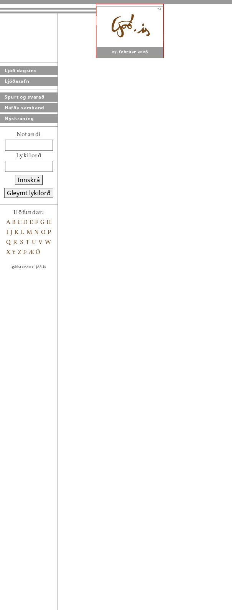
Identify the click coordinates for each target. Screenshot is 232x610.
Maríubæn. (47, 455)
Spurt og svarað (24, 97)
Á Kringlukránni (55, 515)
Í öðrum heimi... (55, 605)
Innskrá (29, 180)
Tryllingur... (49, 575)
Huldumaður (49, 435)
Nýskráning (19, 118)
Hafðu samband (24, 107)
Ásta (37, 535)
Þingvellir (45, 425)
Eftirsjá (42, 495)
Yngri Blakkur (51, 505)
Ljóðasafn (17, 81)
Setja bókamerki (57, 385)
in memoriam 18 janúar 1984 (72, 525)
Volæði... (43, 595)
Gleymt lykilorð (29, 193)
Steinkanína (173, 356)
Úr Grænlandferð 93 (60, 565)
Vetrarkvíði (47, 485)
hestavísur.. (48, 445)
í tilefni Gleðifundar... (63, 545)
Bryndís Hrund (53, 555)
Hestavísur (47, 465)
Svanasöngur (50, 585)
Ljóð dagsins (20, 70)
